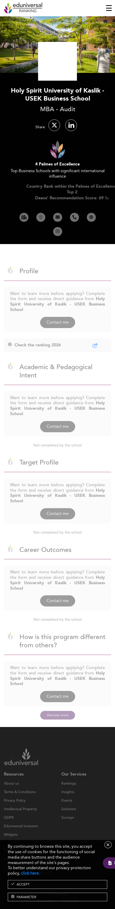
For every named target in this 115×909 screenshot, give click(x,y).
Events (66, 809)
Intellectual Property (20, 817)
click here (30, 873)
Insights (67, 800)
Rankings (68, 792)
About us (11, 792)
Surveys (67, 826)
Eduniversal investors (21, 834)
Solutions (68, 817)
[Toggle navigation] (109, 8)
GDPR (9, 826)
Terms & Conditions (20, 800)
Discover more (58, 715)
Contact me (58, 331)
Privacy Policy (15, 809)
